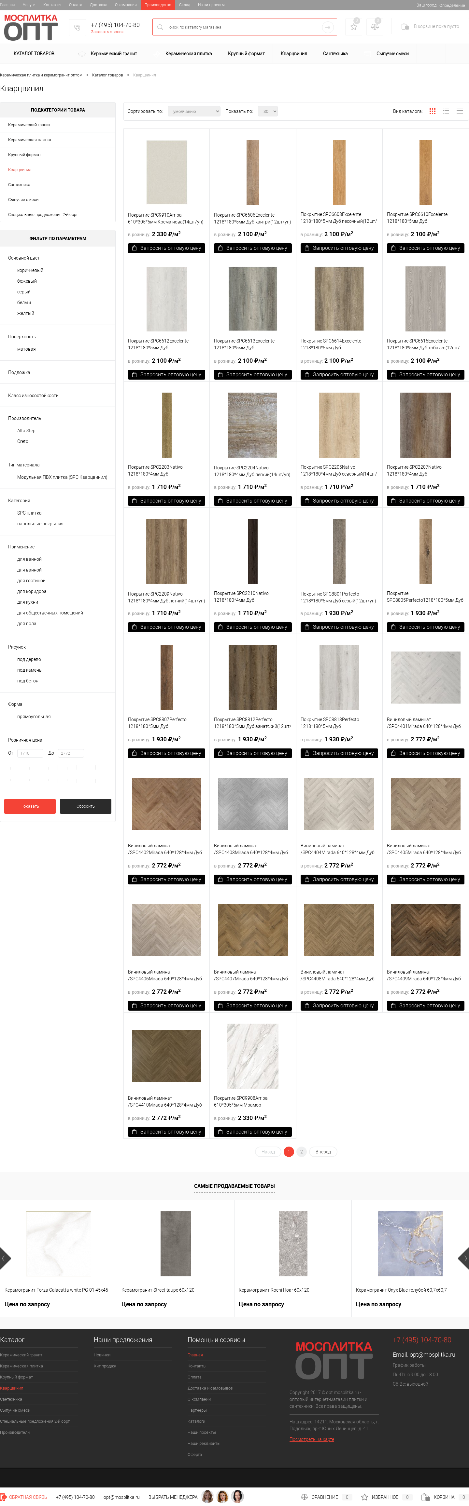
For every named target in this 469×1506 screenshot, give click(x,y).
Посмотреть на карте (312, 1439)
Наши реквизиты (204, 1443)
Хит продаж (105, 1366)
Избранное (387, 1497)
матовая (26, 349)
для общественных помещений (50, 612)
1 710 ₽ (154, 486)
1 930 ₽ (327, 612)
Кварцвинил (294, 53)
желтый (25, 313)
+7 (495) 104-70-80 (115, 24)
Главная (7, 5)
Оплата (75, 5)
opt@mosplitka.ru (432, 1354)
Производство (158, 5)
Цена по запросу (27, 1304)
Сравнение (326, 1497)
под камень (29, 670)
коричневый (30, 270)
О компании (126, 5)
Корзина (445, 1497)
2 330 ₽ (154, 233)
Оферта (195, 1454)
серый (24, 291)
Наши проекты (211, 5)
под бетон (27, 680)
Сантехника (335, 53)
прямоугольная (34, 716)
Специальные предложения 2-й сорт (43, 214)
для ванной (29, 559)
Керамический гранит (107, 54)
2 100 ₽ (240, 233)
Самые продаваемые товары (234, 1186)
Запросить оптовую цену (166, 248)
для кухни (27, 602)
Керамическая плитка (182, 54)
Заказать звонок (107, 31)
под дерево (29, 659)
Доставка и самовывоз (210, 1388)
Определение (452, 5)
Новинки (102, 1354)
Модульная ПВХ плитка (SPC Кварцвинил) (62, 477)
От (10, 753)
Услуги (29, 5)
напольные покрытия (40, 523)
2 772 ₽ (413, 739)
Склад (184, 5)
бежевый (27, 281)
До (51, 753)
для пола (26, 623)
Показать (30, 806)
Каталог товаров (33, 54)
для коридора (32, 591)
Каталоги (196, 1421)
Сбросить (86, 806)
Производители (15, 1432)
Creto (22, 441)
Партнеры (197, 1410)
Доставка (98, 5)
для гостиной (31, 580)
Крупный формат (246, 53)
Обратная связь (23, 1497)
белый (24, 302)
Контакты (52, 5)
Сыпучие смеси (386, 54)
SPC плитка (29, 513)
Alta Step (26, 430)
